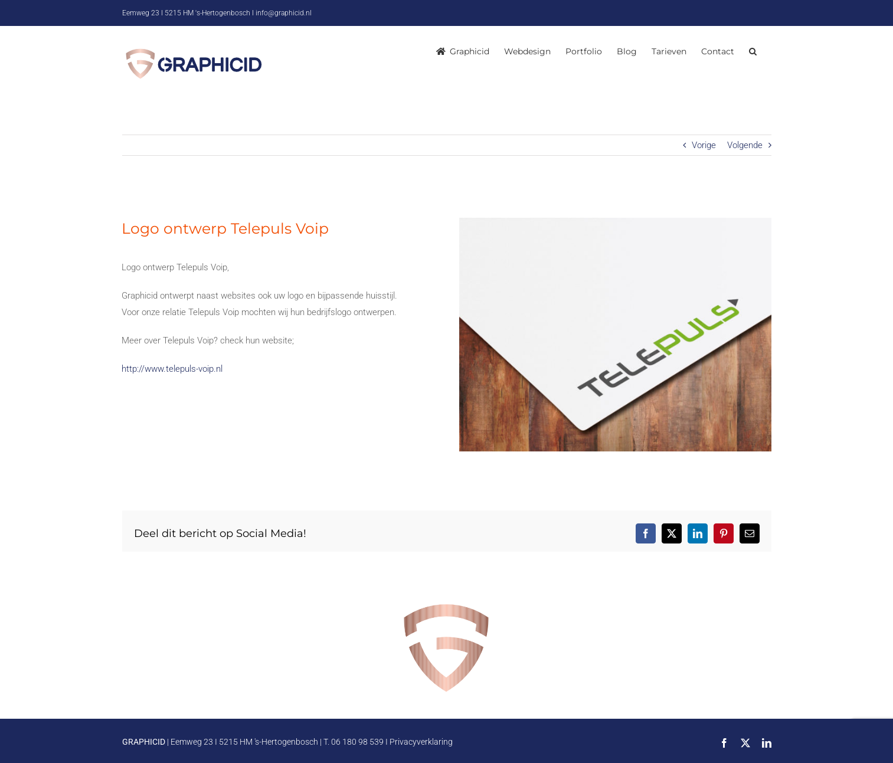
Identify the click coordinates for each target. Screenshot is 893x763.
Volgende (745, 145)
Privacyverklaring (421, 741)
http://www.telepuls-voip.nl (172, 369)
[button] (753, 51)
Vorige (704, 145)
